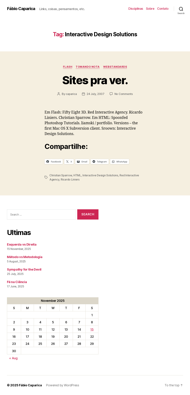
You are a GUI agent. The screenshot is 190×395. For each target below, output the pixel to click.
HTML (77, 175)
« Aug (13, 358)
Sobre (150, 8)
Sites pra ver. (95, 80)
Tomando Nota (88, 66)
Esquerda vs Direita (22, 244)
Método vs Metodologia (24, 257)
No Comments (123, 94)
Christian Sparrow (60, 175)
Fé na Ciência (17, 282)
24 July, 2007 (95, 94)
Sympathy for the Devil (24, 269)
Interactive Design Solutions (100, 175)
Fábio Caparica (21, 9)
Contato (163, 8)
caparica (71, 94)
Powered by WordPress (62, 385)
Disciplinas (135, 8)
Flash (67, 66)
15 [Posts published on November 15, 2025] (91, 329)
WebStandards (115, 66)
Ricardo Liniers (70, 179)
